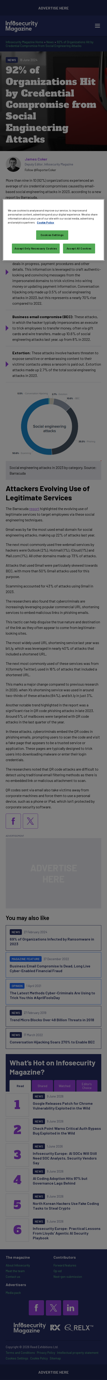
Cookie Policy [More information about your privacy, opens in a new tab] (45, 222)
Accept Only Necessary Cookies (36, 248)
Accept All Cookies (79, 248)
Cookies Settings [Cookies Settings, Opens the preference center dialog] (52, 234)
